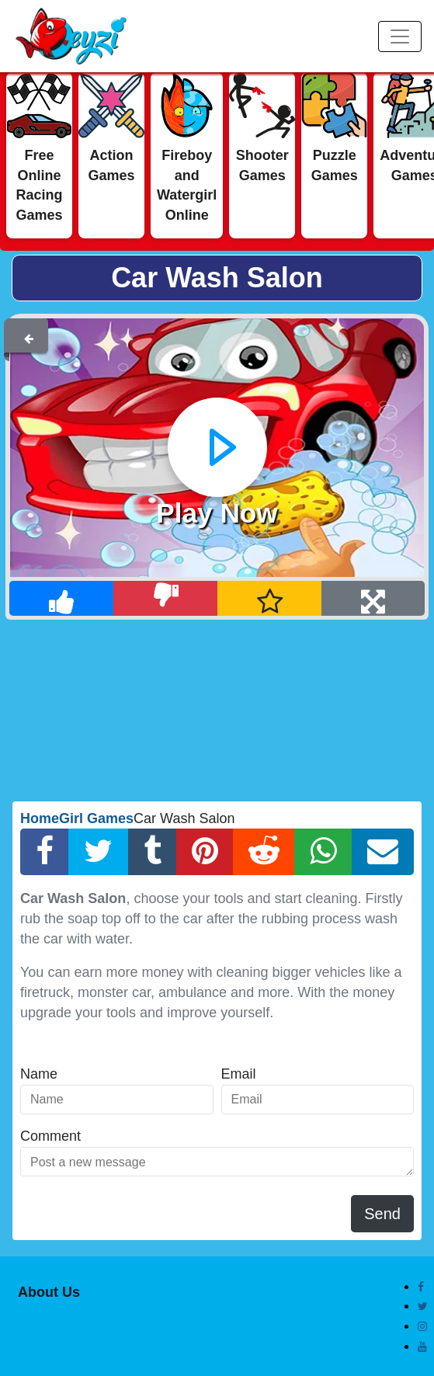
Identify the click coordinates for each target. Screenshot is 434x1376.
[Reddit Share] (264, 852)
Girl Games (96, 818)
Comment (50, 1136)
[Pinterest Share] (205, 852)
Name (38, 1074)
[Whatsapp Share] (323, 852)
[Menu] (400, 36)
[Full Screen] (373, 598)
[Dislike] (165, 598)
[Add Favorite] (269, 598)
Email (238, 1074)
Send (382, 1213)
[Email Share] (383, 852)
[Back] (28, 335)
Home (39, 818)
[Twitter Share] (98, 852)
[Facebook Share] (44, 852)
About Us (49, 1292)
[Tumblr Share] (152, 852)
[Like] (61, 598)
